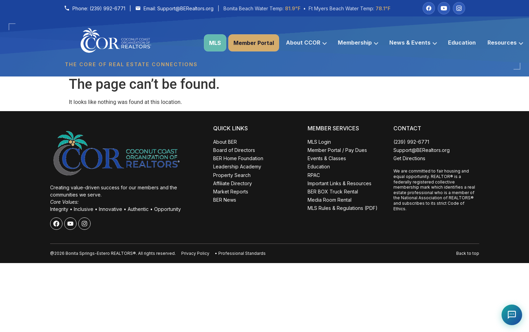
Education (462, 42)
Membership (358, 42)
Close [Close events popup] (111, 200)
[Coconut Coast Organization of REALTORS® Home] (131, 43)
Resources (505, 42)
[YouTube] (444, 8)
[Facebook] (429, 8)
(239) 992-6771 (107, 8)
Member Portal (253, 42)
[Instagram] (459, 8)
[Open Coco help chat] (512, 315)
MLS (215, 42)
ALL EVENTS (66, 307)
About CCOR (306, 42)
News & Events (413, 42)
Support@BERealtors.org (185, 8)
